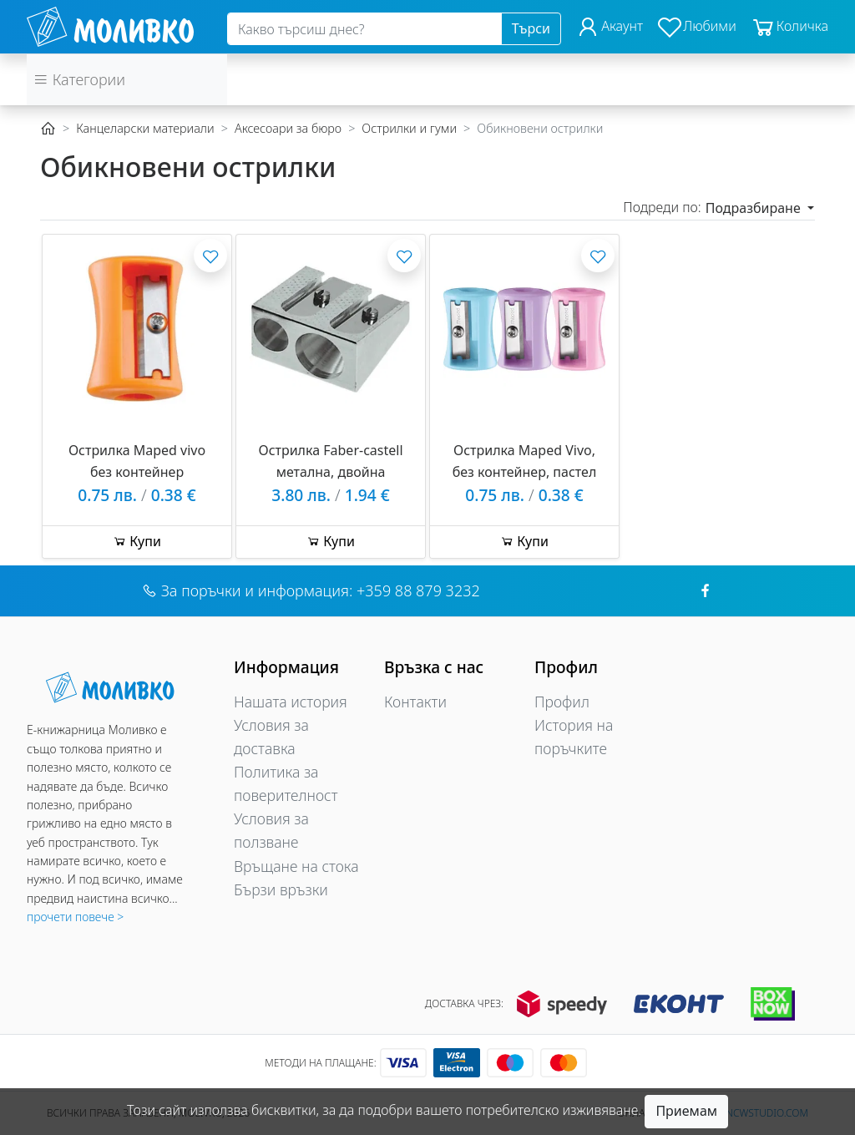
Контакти (415, 702)
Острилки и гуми (409, 128)
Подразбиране (755, 208)
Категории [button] (79, 79)
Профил (561, 702)
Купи (137, 541)
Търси (531, 28)
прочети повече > (75, 917)
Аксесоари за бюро (288, 128)
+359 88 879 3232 (418, 590)
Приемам (686, 1111)
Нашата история (290, 702)
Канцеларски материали (145, 128)
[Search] (364, 29)
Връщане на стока (296, 866)
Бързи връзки (281, 889)
